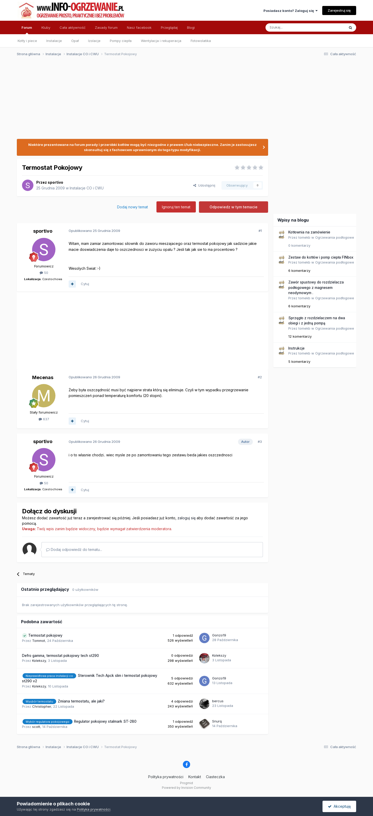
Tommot (38, 640)
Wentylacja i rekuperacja (161, 41)
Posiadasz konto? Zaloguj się (290, 11)
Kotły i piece (27, 41)
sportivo (55, 182)
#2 (260, 377)
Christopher (41, 706)
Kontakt (194, 777)
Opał (75, 41)
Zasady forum (106, 27)
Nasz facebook (139, 27)
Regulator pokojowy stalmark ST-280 (105, 721)
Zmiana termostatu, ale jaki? (81, 701)
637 (44, 419)
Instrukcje (296, 348)
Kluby (45, 27)
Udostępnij (204, 185)
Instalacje (54, 41)
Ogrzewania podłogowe (334, 237)
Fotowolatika (201, 41)
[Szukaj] (292, 27)
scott (36, 727)
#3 (260, 441)
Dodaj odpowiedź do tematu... (74, 549)
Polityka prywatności (165, 777)
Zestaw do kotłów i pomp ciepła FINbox (320, 257)
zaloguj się (186, 518)
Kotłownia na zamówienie (309, 232)
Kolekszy (39, 660)
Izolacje (94, 41)
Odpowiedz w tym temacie (233, 207)
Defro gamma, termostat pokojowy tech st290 (60, 656)
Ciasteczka (215, 777)
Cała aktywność (72, 27)
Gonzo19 (219, 635)
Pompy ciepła (121, 41)
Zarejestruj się (339, 10)
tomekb (304, 237)
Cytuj (85, 284)
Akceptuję (339, 806)
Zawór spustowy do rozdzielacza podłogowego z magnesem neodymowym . (316, 287)
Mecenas (42, 377)
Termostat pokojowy (45, 635)
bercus (218, 701)
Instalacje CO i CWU (87, 188)
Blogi (191, 27)
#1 (260, 231)
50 (44, 273)
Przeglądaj (169, 27)
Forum (26, 29)
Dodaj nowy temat (132, 207)
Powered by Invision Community (186, 788)
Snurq (217, 721)
